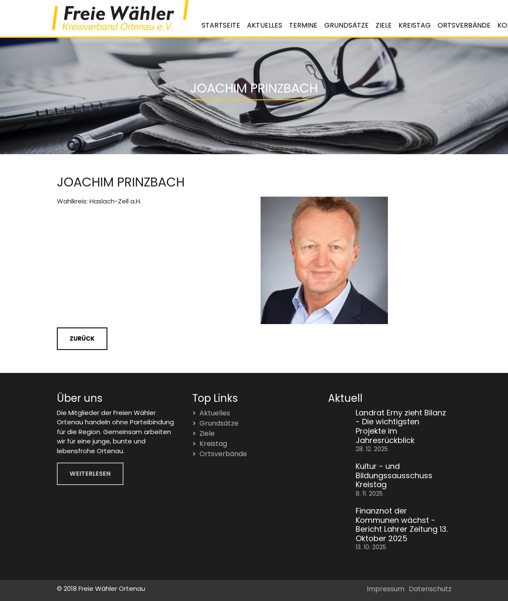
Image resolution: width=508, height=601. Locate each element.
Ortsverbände (464, 25)
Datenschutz (430, 589)
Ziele (384, 25)
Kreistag (415, 25)
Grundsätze (346, 25)
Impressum (385, 589)
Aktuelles (264, 25)
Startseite (221, 25)
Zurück (82, 338)
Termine (303, 25)
